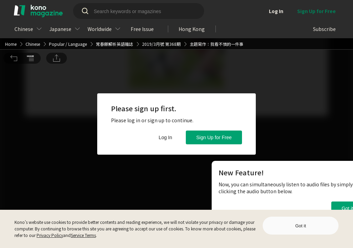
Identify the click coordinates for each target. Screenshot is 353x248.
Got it (300, 225)
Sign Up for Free (214, 137)
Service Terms (83, 235)
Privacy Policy (50, 235)
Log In (165, 137)
